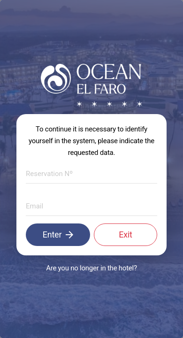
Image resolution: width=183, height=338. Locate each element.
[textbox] (91, 174)
